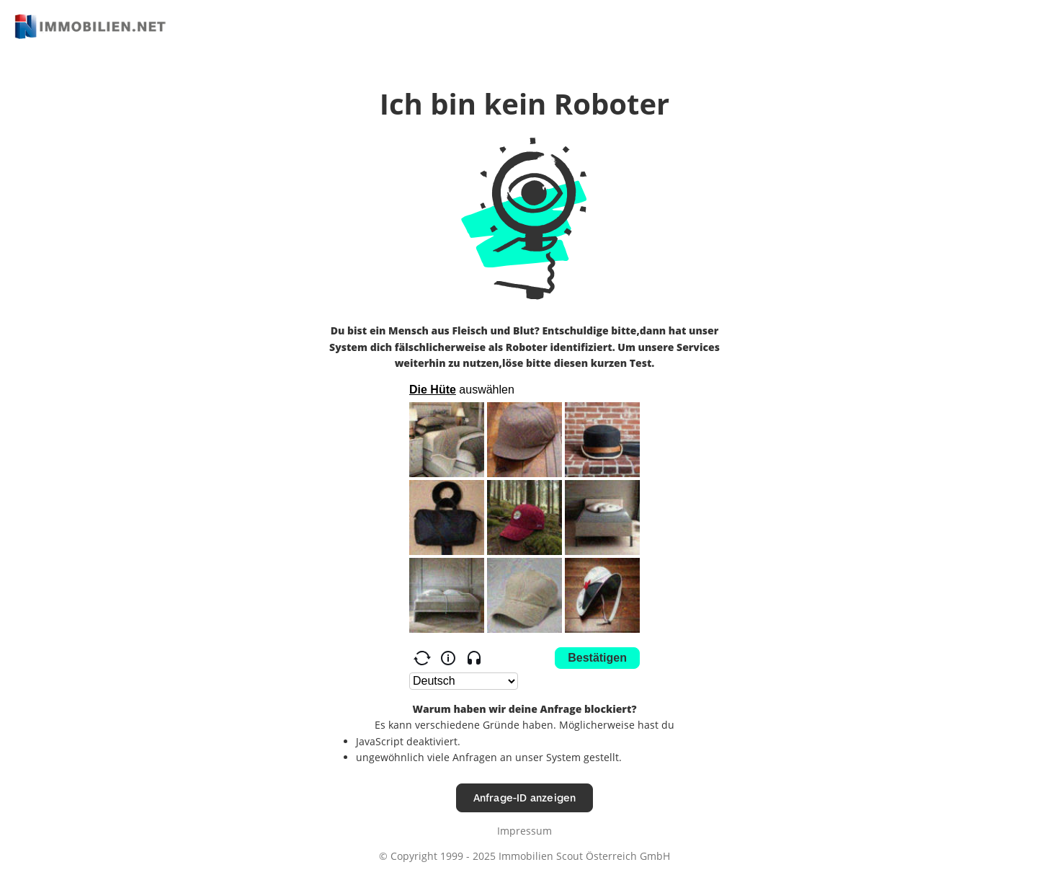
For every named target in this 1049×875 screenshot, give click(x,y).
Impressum (524, 831)
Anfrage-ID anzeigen (524, 797)
